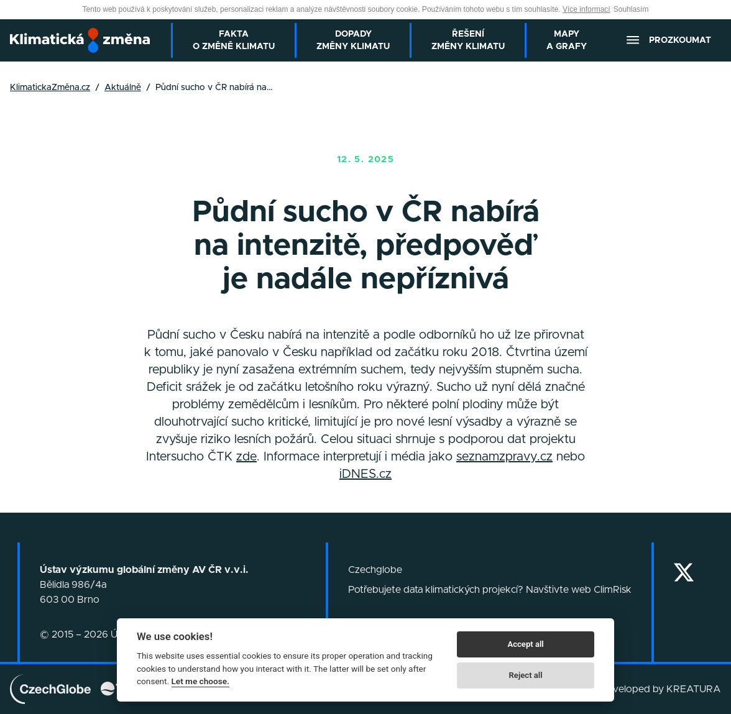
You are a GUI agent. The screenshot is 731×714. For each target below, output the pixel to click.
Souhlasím (631, 9)
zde (246, 457)
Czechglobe (375, 570)
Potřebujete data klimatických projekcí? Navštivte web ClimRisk (490, 590)
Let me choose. (200, 681)
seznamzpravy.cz (504, 457)
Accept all (525, 644)
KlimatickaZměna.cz (50, 87)
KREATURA (693, 689)
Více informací (586, 9)
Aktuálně (122, 87)
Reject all (526, 675)
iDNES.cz (365, 474)
